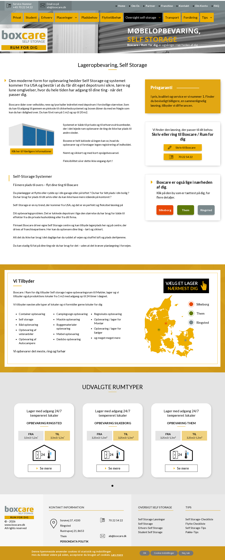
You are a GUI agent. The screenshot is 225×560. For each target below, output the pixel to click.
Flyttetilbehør (111, 17)
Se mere (45, 468)
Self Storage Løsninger (151, 519)
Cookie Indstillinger (164, 553)
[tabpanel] (44, 440)
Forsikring (190, 17)
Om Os (135, 5)
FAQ (216, 5)
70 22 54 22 (185, 156)
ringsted (206, 210)
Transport (172, 17)
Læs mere (117, 554)
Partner (150, 5)
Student (31, 17)
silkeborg (165, 210)
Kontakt (184, 5)
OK (144, 553)
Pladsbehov (89, 17)
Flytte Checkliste (195, 523)
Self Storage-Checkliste (199, 519)
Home (121, 5)
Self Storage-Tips (195, 527)
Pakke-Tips (191, 532)
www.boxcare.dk (15, 524)
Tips (205, 17)
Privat (17, 17)
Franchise (167, 5)
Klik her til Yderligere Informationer (32, 151)
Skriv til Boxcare (185, 147)
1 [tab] (112, 486)
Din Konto (201, 5)
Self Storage (145, 523)
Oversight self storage (141, 17)
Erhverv (46, 17)
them (185, 210)
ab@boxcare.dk (117, 536)
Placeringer (65, 17)
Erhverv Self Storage (150, 527)
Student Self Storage (150, 532)
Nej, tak (186, 553)
